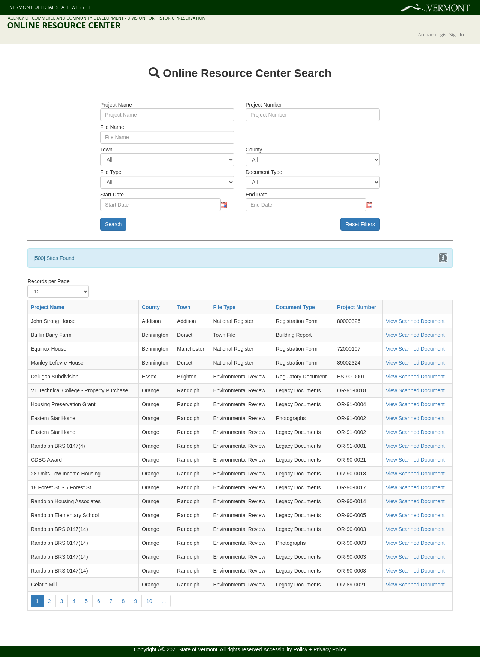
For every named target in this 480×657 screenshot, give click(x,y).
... (164, 601)
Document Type (295, 307)
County (151, 307)
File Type (224, 307)
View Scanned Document (415, 321)
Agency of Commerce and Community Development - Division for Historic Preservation (107, 18)
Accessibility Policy (286, 649)
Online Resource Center (64, 25)
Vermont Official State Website (50, 7)
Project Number (356, 307)
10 (149, 601)
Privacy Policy (330, 649)
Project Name (47, 307)
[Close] (443, 257)
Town (183, 307)
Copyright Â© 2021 (156, 649)
